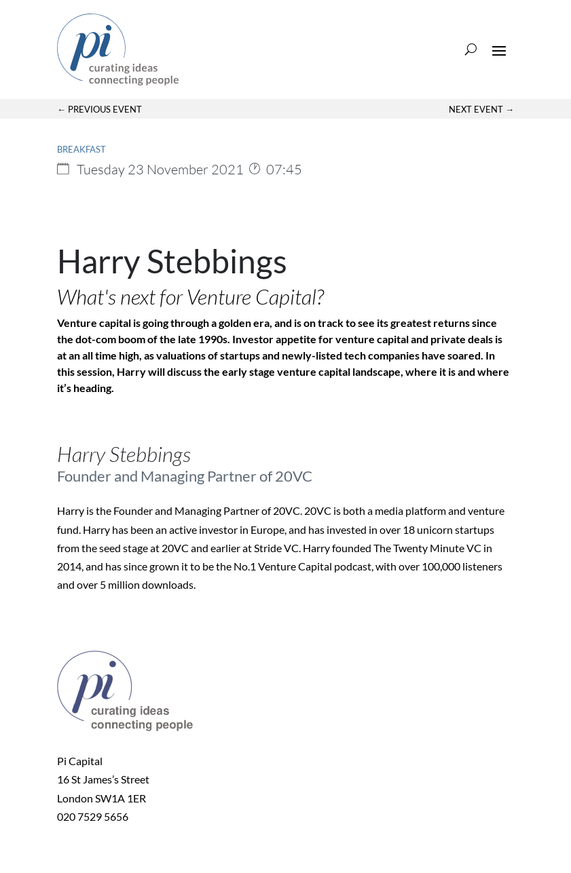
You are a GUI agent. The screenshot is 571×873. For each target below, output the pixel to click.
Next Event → (481, 109)
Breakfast (81, 149)
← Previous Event (99, 109)
